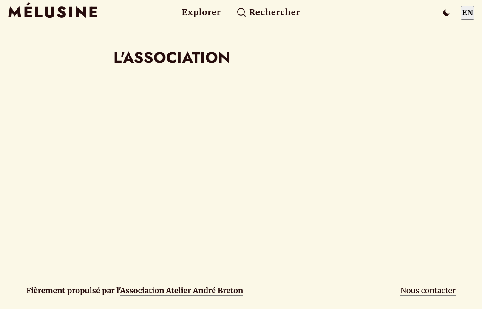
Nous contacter (428, 290)
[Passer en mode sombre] (446, 13)
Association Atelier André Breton (181, 290)
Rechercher (268, 12)
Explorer (201, 12)
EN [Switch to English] (467, 12)
